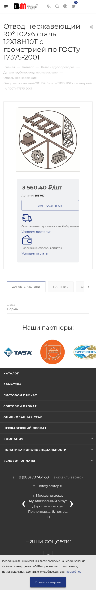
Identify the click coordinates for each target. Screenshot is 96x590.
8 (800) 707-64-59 (34, 477)
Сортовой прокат (20, 406)
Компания (13, 439)
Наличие (60, 286)
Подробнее (73, 571)
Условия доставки (36, 232)
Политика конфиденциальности (35, 449)
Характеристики (26, 286)
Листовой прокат (20, 395)
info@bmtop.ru (51, 486)
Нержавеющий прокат (24, 428)
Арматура (12, 384)
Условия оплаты (34, 253)
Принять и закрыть (48, 582)
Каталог (11, 373)
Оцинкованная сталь (23, 417)
